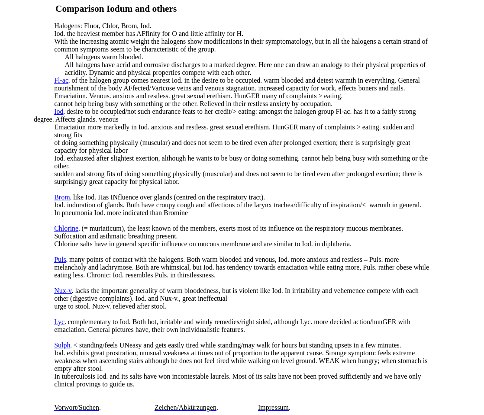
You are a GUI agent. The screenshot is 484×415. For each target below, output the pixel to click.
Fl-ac (61, 80)
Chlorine (66, 228)
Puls (60, 259)
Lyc (59, 321)
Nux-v (63, 290)
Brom (62, 197)
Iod (58, 111)
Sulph (62, 345)
